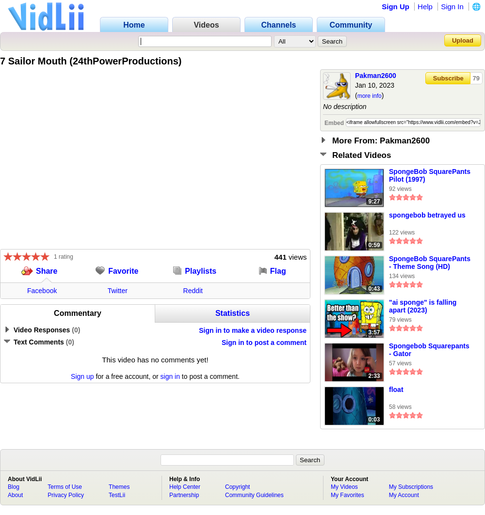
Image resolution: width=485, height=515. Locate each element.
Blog (13, 487)
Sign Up (395, 6)
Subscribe (448, 78)
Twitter (118, 291)
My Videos (344, 487)
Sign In (452, 6)
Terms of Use (65, 487)
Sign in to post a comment (264, 342)
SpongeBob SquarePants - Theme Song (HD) (429, 262)
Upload (462, 40)
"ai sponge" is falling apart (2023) (422, 306)
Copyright (237, 487)
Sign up (82, 376)
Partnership (184, 495)
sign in (170, 376)
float (396, 389)
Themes (119, 487)
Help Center (184, 487)
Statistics (232, 313)
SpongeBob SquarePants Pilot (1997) (429, 175)
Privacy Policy (66, 495)
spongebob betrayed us (427, 215)
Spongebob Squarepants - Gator (429, 350)
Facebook (42, 291)
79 (476, 78)
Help (425, 6)
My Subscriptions (411, 487)
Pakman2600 (375, 75)
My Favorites (347, 495)
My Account (404, 495)
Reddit (193, 291)
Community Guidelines (254, 495)
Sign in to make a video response (253, 330)
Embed (334, 123)
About (15, 495)
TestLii (117, 495)
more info (369, 96)
